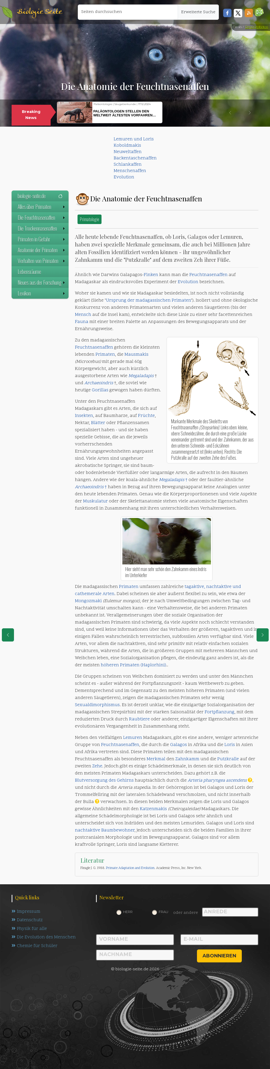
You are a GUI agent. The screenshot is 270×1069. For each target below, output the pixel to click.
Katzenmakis (153, 809)
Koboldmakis (127, 145)
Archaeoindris (98, 383)
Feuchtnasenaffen (208, 275)
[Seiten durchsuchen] (128, 12)
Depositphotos (256, 27)
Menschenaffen (130, 171)
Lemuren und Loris (134, 139)
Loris (229, 745)
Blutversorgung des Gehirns (104, 780)
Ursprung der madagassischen (139, 300)
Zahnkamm (187, 759)
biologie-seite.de (40, 196)
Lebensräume (29, 271)
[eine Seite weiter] (263, 635)
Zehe (97, 766)
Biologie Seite (39, 12)
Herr (128, 912)
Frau (163, 912)
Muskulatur (95, 501)
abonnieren (219, 956)
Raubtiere (139, 719)
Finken (151, 275)
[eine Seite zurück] (8, 635)
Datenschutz (28, 920)
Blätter (98, 423)
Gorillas (100, 390)
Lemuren (132, 738)
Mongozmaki (88, 601)
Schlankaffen (128, 164)
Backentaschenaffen (135, 158)
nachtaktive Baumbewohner (104, 830)
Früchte (146, 416)
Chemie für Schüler (34, 946)
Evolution (124, 177)
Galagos (178, 745)
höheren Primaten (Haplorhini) (133, 665)
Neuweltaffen (128, 152)
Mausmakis (136, 354)
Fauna (81, 322)
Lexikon (42, 293)
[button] (259, 12)
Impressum (26, 912)
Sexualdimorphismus (97, 705)
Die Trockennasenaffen (42, 228)
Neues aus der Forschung (42, 282)
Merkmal (156, 759)
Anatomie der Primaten (42, 250)
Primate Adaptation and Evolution (130, 868)
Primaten (181, 300)
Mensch (83, 315)
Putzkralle (228, 759)
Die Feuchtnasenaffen (42, 217)
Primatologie (89, 219)
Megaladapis (141, 376)
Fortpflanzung (219, 712)
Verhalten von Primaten (42, 261)
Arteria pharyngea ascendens (217, 780)
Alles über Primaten (42, 207)
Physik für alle (29, 929)
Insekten (84, 416)
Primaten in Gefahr (42, 239)
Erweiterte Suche (198, 12)
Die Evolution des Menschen (44, 938)
